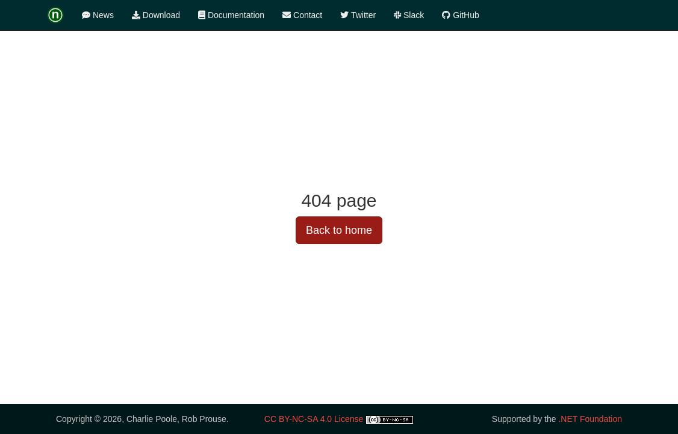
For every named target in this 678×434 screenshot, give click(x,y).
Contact (302, 15)
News (98, 15)
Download (156, 15)
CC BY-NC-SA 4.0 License (313, 419)
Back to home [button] (339, 230)
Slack (409, 15)
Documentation (231, 15)
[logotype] (60, 15)
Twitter (358, 15)
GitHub (460, 15)
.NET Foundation (590, 419)
